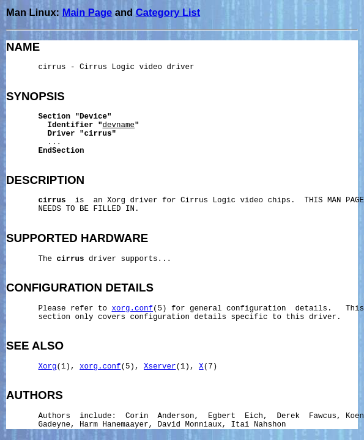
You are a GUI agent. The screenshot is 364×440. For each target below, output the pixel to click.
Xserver (160, 366)
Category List (168, 12)
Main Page (87, 12)
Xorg (48, 366)
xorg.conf (133, 308)
